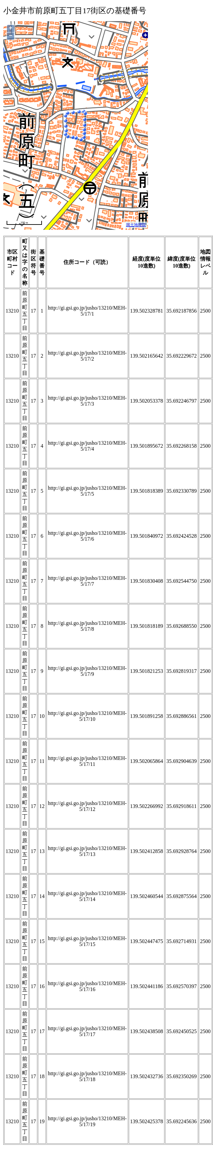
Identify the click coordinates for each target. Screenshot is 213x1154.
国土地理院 (136, 225)
